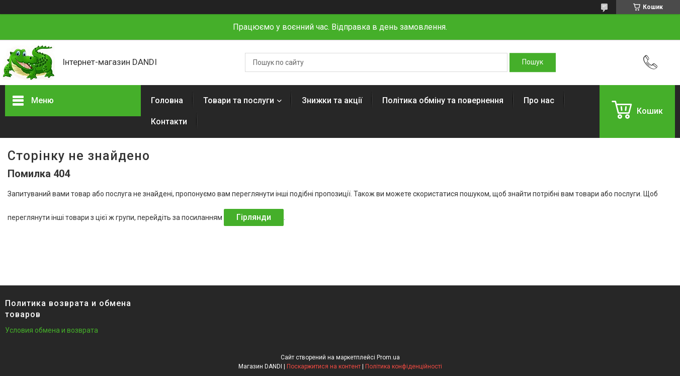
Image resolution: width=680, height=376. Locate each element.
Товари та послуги (238, 100)
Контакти (169, 121)
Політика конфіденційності (403, 366)
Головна (167, 100)
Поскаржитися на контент (324, 366)
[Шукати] (532, 62)
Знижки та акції (332, 100)
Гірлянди (253, 217)
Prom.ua (388, 357)
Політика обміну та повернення (442, 100)
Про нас (539, 100)
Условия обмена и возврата (51, 330)
